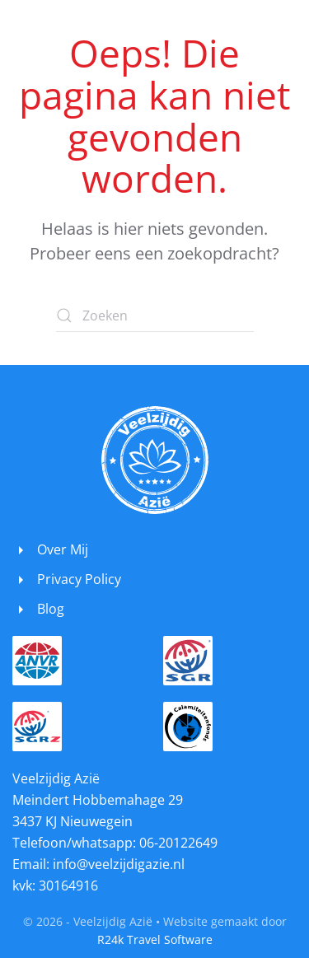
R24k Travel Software (155, 939)
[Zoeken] (155, 315)
